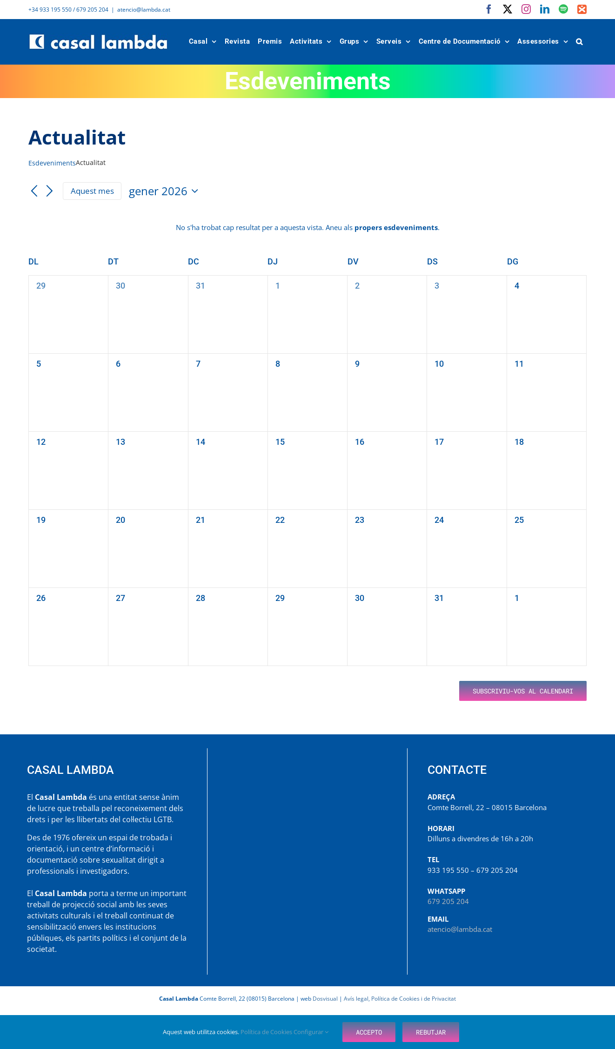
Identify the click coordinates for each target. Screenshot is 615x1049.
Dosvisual (325, 999)
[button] (579, 41)
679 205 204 (448, 901)
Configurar (311, 1032)
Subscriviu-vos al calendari (523, 691)
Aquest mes (92, 190)
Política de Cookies (267, 1032)
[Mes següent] (49, 191)
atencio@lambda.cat (143, 9)
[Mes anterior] (34, 191)
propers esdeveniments (396, 227)
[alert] (307, 227)
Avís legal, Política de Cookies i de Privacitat (400, 999)
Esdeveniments (52, 162)
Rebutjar (431, 1032)
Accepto (369, 1032)
